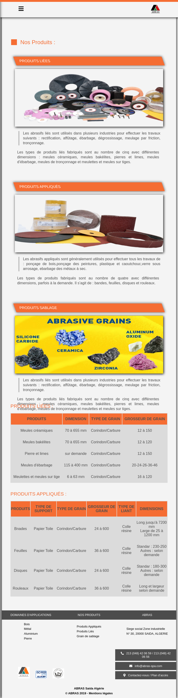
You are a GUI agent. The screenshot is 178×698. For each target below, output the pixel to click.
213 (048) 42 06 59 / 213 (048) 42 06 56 (146, 655)
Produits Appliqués (89, 626)
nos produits (89, 615)
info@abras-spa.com (145, 666)
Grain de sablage (88, 636)
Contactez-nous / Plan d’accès (145, 675)
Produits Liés (85, 631)
